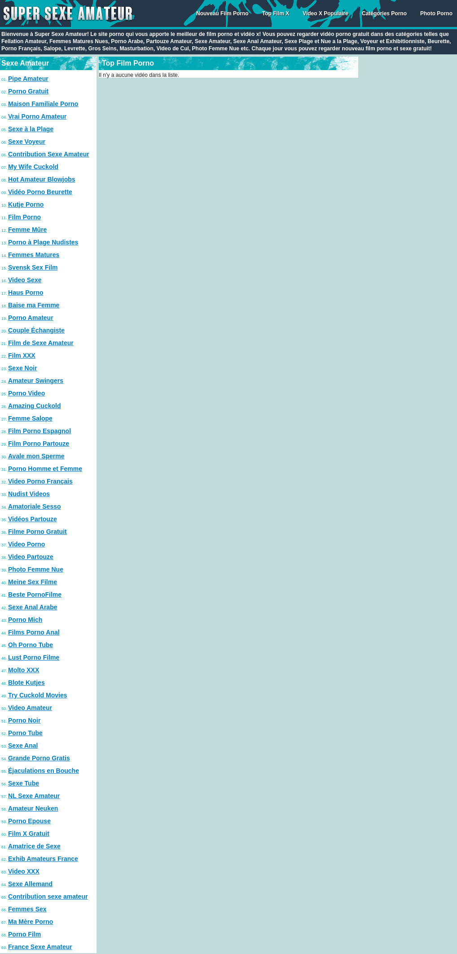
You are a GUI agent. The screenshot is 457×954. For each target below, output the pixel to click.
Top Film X (275, 13)
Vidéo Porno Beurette (40, 191)
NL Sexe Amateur (34, 795)
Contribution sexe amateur (48, 896)
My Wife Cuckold (33, 166)
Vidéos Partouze (32, 519)
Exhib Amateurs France (43, 858)
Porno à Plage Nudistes (43, 242)
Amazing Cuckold (34, 405)
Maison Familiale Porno (43, 103)
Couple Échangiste (36, 330)
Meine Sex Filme (32, 582)
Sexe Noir (22, 368)
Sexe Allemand (30, 883)
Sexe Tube (23, 783)
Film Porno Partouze (38, 443)
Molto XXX (23, 670)
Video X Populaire (325, 13)
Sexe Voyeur (26, 141)
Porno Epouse (29, 821)
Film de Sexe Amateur (41, 342)
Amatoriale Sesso (34, 506)
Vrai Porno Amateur (37, 116)
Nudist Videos (29, 493)
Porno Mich (25, 619)
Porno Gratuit (28, 91)
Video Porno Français (40, 481)
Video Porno (26, 544)
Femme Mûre (27, 229)
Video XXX (24, 871)
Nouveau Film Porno (222, 13)
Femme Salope (30, 418)
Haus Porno (26, 292)
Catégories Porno (384, 13)
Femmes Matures (33, 254)
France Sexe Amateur (40, 946)
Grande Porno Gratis (39, 758)
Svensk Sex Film (33, 267)
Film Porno (24, 217)
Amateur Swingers (35, 380)
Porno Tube (25, 733)
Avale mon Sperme (36, 456)
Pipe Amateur (28, 78)
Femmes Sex (27, 909)
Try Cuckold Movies (37, 695)
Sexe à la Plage (30, 129)
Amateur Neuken (33, 808)
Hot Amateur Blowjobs (41, 179)
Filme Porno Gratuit (37, 531)
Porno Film (24, 934)
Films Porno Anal (34, 632)
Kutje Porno (26, 204)
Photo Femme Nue (35, 569)
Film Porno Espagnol (39, 431)
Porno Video (26, 393)
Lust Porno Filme (33, 657)
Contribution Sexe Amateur (48, 154)
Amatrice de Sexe (34, 846)
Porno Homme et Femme (45, 468)
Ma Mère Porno (30, 921)
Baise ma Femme (33, 305)
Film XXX (21, 355)
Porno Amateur (30, 317)
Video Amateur (30, 707)
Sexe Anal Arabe (32, 607)
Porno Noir (24, 720)
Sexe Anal (23, 745)
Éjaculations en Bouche (43, 770)
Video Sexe (24, 280)
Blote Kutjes (26, 682)
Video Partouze (30, 556)
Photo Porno (436, 13)
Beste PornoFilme (35, 594)
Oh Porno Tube (30, 644)
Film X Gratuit (28, 833)
